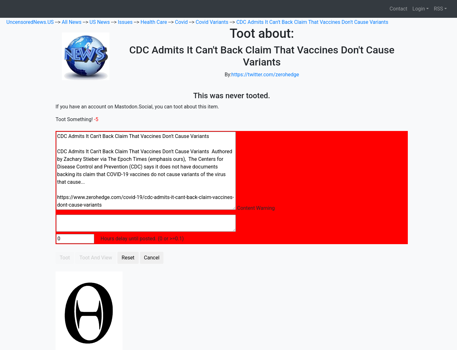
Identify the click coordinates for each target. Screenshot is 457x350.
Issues (126, 22)
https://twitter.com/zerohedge (265, 75)
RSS (438, 9)
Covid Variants (213, 22)
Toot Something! (74, 119)
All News (72, 22)
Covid (182, 22)
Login (419, 9)
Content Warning (256, 208)
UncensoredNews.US (30, 22)
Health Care (154, 22)
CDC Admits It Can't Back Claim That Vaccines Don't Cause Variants (312, 22)
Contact (398, 9)
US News (100, 22)
